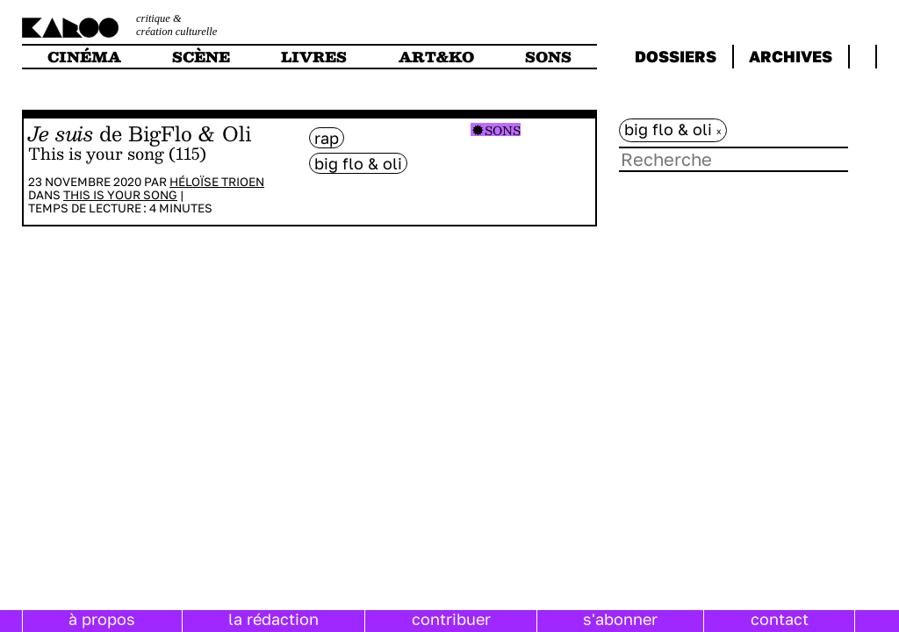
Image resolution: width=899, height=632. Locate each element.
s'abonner (620, 618)
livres (314, 57)
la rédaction (273, 618)
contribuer (451, 618)
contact (780, 618)
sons (548, 57)
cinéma (84, 57)
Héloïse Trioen (216, 182)
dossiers (675, 56)
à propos (101, 618)
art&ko (436, 57)
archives (790, 56)
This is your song (120, 195)
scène (201, 57)
